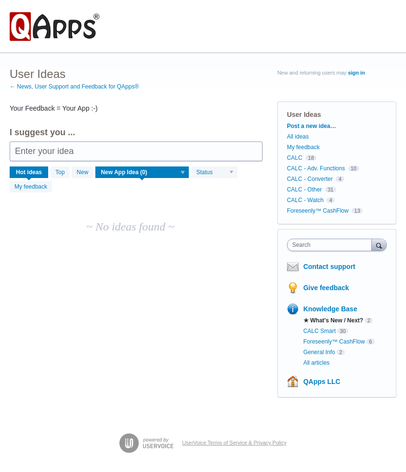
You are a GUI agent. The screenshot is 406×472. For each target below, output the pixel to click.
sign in (356, 73)
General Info (319, 352)
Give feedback (326, 288)
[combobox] (331, 245)
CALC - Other (304, 189)
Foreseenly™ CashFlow (318, 210)
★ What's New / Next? (333, 320)
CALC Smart (319, 331)
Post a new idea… (311, 126)
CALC (294, 157)
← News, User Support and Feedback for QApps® (74, 86)
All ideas (298, 136)
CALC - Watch (305, 200)
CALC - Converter (310, 179)
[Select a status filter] (214, 172)
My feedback (30, 186)
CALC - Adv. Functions (316, 168)
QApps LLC (322, 381)
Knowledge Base (330, 309)
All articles (316, 362)
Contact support (329, 266)
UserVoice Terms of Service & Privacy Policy (234, 443)
